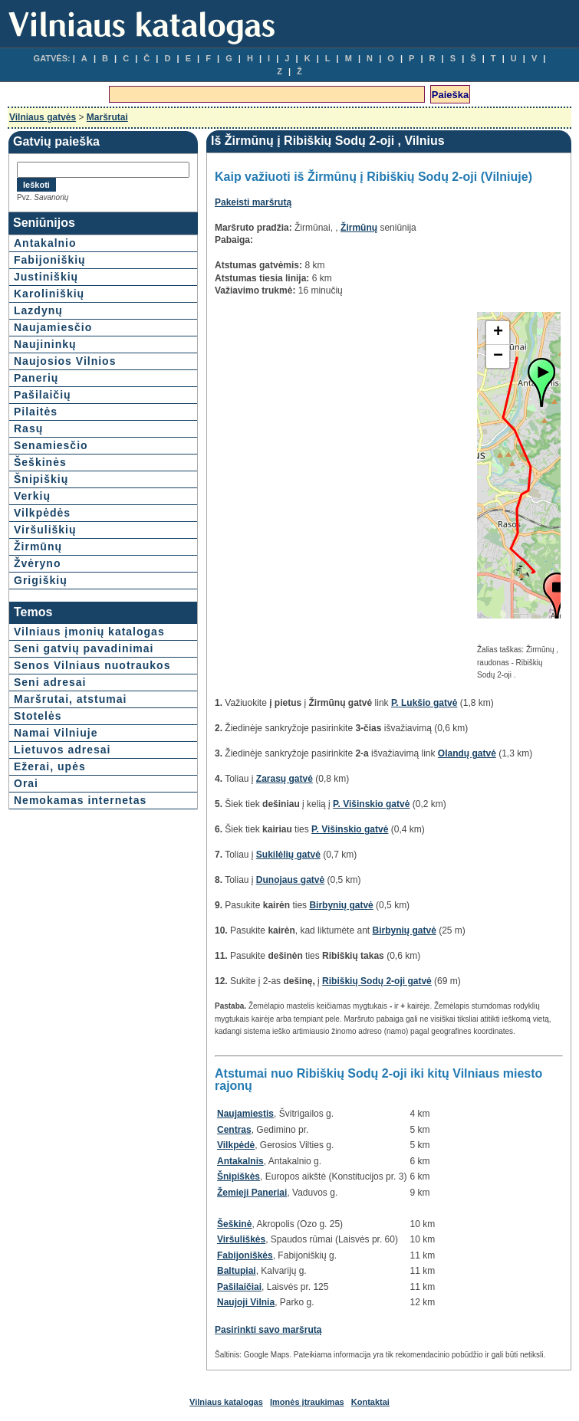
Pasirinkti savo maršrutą (268, 1329)
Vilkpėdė (236, 1145)
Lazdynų (38, 310)
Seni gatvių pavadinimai (84, 648)
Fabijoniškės (245, 1255)
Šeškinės (40, 462)
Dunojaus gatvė (290, 880)
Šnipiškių (41, 479)
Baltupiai (236, 1270)
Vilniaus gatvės (42, 117)
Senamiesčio (51, 445)
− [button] (498, 356)
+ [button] (498, 332)
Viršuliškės (241, 1239)
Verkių (32, 496)
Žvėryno (37, 563)
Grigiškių (40, 580)
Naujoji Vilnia (246, 1302)
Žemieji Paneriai (252, 1192)
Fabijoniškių (50, 260)
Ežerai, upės (50, 766)
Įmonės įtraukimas (307, 1401)
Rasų (28, 428)
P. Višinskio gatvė (371, 804)
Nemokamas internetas (80, 800)
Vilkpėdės (42, 513)
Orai (26, 783)
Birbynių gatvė (341, 905)
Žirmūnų (38, 546)
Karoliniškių (49, 293)
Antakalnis (240, 1161)
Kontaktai (370, 1401)
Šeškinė (234, 1224)
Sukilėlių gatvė (288, 854)
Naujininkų (45, 344)
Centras (234, 1129)
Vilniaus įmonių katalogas (89, 631)
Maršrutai (107, 117)
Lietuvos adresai (62, 749)
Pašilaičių (42, 395)
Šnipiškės (238, 1176)
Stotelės (37, 716)
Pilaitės (36, 411)
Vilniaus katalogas (226, 1401)
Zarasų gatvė (284, 778)
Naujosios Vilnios (65, 361)
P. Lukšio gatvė (424, 702)
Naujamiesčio (53, 327)
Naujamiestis (245, 1113)
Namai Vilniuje (55, 733)
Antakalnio (45, 243)
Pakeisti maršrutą (253, 202)
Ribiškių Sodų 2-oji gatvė (377, 981)
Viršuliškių (45, 529)
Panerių (36, 378)
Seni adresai (50, 682)
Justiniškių (46, 277)
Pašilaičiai (239, 1287)
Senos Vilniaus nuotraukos (92, 665)
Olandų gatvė (467, 753)
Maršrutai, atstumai (70, 699)
